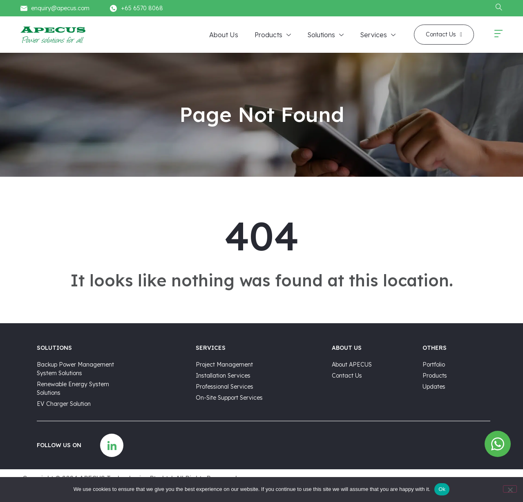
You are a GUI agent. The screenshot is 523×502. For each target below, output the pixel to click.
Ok (441, 489)
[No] (510, 489)
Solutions (325, 35)
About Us (223, 35)
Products (273, 35)
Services (378, 35)
